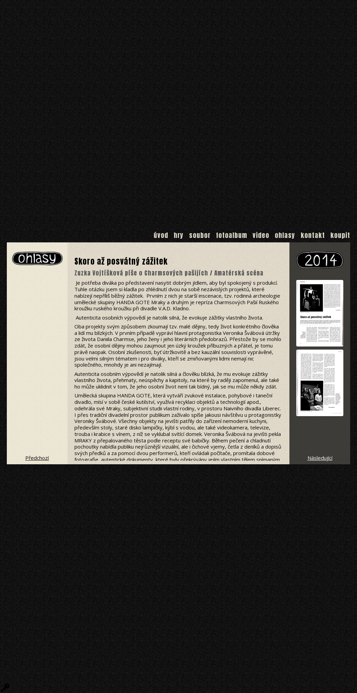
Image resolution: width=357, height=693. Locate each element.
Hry (179, 235)
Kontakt (313, 235)
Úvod (161, 235)
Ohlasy (285, 235)
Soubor (200, 235)
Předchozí (37, 457)
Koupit (340, 235)
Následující (320, 457)
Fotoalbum (231, 235)
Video (261, 235)
